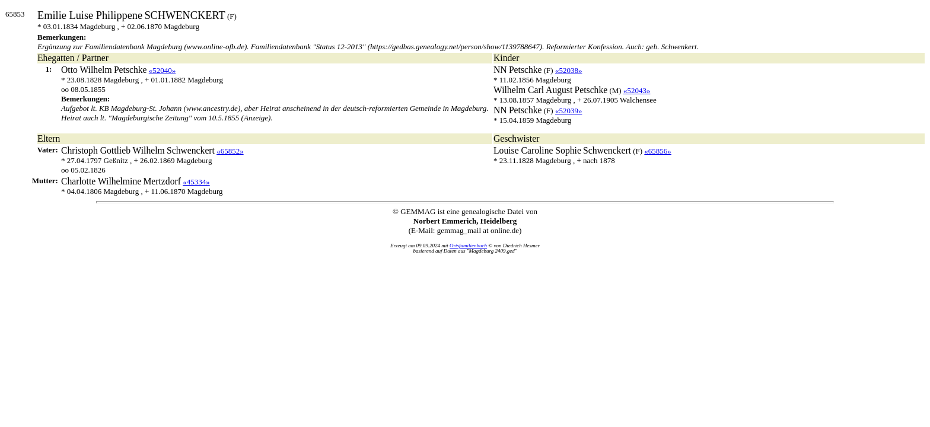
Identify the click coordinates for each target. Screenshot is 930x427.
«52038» (568, 70)
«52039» (568, 110)
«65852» (230, 150)
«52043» (637, 90)
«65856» (657, 150)
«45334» (196, 181)
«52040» (162, 70)
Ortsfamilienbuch (468, 245)
